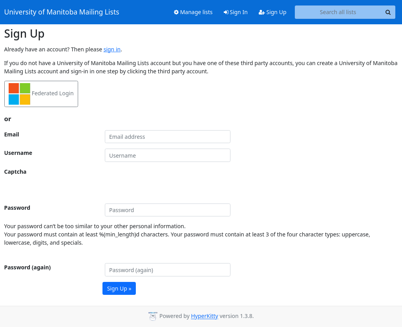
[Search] (388, 12)
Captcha (15, 171)
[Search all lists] (338, 12)
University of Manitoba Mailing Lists (61, 12)
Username (18, 152)
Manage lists (193, 12)
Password (17, 207)
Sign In (236, 12)
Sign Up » (119, 288)
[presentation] (164, 182)
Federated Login (41, 94)
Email (11, 134)
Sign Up (273, 12)
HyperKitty (204, 316)
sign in (112, 49)
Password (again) (27, 267)
